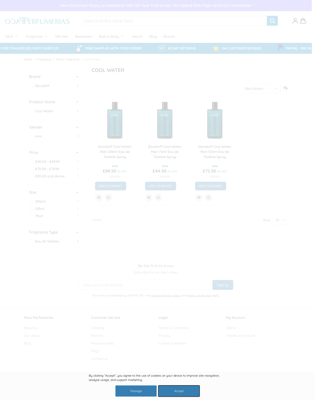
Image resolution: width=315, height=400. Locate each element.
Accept (179, 391)
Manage (136, 391)
